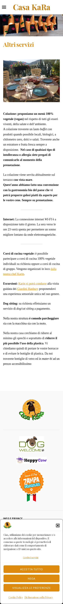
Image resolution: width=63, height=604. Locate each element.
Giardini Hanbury (27, 289)
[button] (57, 525)
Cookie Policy (16, 597)
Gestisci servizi (30, 557)
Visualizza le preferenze (31, 587)
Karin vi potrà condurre (32, 283)
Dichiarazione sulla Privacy (39, 597)
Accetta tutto (31, 569)
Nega (31, 578)
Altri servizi (18, 44)
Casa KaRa (31, 7)
